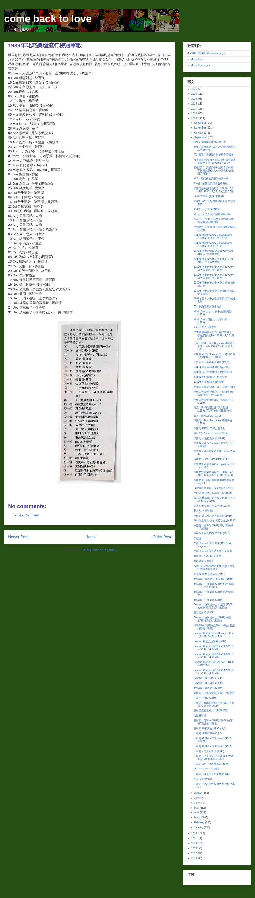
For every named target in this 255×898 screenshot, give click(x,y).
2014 (194, 833)
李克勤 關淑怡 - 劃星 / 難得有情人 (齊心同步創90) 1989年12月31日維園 (214, 335)
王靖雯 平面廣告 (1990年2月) (210, 728)
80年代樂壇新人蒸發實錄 (208, 306)
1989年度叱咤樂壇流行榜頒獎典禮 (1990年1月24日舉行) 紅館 (213, 236)
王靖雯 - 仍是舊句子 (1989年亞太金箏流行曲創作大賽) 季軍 (213, 757)
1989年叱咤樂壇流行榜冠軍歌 (210, 377)
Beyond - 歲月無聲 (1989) (208, 678)
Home (90, 537)
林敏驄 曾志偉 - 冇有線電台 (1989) (213, 515)
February (199, 822)
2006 (194, 858)
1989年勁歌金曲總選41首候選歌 (212, 367)
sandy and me (195, 59)
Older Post (161, 537)
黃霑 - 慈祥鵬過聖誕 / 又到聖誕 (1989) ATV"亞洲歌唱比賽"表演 (213, 409)
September (200, 137)
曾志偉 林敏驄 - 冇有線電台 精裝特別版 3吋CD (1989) (214, 499)
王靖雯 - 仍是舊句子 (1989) (209, 751)
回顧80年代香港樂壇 (205, 327)
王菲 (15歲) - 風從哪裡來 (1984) (211, 764)
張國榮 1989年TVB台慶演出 (209, 428)
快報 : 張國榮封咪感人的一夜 (210, 141)
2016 (194, 113)
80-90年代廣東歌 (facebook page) (206, 53)
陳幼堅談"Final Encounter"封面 (211, 433)
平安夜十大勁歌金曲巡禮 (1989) (212, 362)
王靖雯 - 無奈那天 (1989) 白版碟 (212, 774)
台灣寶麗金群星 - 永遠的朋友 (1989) (214, 487)
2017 (194, 108)
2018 (194, 103)
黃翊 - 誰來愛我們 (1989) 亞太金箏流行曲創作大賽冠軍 (214, 567)
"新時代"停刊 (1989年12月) (209, 196)
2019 (194, 98)
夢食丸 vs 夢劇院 (203, 510)
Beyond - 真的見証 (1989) (208, 687)
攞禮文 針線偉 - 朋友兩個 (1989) (212, 505)
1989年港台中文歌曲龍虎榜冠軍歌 (213, 372)
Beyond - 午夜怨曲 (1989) (208, 599)
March (198, 817)
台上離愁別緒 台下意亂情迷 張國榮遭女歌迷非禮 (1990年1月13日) (215, 161)
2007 (194, 853)
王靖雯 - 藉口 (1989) (205, 697)
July (196, 798)
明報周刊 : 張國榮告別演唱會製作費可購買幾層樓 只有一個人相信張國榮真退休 (214, 170)
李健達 (197, 538)
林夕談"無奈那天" (203, 778)
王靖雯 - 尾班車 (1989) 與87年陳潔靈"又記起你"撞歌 (213, 722)
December (200, 122)
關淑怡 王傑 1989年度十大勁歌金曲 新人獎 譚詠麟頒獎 (214, 220)
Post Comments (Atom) (100, 550)
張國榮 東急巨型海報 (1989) (209, 438)
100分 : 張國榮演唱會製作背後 (211, 183)
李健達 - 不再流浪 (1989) (208, 556)
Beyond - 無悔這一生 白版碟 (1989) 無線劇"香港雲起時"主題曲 (213, 606)
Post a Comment (26, 515)
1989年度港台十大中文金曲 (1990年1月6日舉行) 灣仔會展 (214, 268)
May (197, 807)
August (198, 792)
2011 (194, 838)
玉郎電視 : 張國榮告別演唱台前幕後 (214, 154)
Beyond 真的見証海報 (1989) (210, 641)
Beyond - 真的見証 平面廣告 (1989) (213, 578)
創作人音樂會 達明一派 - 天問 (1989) (214, 387)
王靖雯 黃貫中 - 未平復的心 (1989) (213, 746)
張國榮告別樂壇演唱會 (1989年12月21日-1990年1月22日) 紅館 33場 (214, 190)
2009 (194, 843)
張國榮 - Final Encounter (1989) (211, 459)
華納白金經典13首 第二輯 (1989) (212, 533)
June (197, 802)
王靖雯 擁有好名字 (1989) (208, 733)
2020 (194, 93)
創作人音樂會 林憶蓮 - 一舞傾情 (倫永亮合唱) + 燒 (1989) (214, 393)
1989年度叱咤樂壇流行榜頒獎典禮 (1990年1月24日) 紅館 (213, 244)
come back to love (48, 18)
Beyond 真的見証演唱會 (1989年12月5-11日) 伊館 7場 (213, 648)
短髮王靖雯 (200, 715)
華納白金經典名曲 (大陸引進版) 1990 (214, 520)
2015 (194, 118)
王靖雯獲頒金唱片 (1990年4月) (211, 710)
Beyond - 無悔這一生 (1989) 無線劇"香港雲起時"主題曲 (212, 619)
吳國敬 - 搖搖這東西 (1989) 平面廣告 (214, 692)
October (199, 132)
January (199, 827)
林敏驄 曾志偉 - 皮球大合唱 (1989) (213, 493)
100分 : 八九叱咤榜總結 (207, 209)
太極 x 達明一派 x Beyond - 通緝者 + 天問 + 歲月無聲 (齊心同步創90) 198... (214, 346)
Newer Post (18, 537)
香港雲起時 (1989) (204, 612)
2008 (194, 848)
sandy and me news (198, 65)
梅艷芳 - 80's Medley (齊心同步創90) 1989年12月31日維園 (214, 356)
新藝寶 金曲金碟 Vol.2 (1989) (210, 574)
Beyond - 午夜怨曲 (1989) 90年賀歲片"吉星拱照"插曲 (214, 585)
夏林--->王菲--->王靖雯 (206, 768)
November (200, 127)
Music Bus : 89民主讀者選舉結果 (212, 214)
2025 (194, 89)
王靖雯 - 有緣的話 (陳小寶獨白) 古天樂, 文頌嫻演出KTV (214, 704)
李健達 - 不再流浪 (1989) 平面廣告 (213, 551)
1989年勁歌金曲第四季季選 (209, 381)
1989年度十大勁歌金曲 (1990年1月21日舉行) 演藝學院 (213, 252)
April (197, 812)
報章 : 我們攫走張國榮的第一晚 (211, 178)
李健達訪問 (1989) (204, 561)
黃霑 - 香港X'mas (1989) (207, 415)
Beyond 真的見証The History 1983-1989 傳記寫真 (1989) (213, 635)
